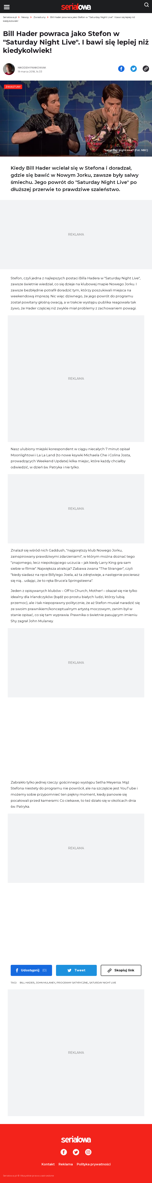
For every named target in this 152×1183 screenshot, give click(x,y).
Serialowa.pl (10, 17)
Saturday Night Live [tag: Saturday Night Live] (102, 982)
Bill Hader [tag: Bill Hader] (27, 982)
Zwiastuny (39, 17)
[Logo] (76, 1139)
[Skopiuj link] (146, 69)
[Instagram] (88, 1152)
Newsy (25, 17)
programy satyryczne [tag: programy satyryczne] (72, 982)
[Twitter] (76, 1152)
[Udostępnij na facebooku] (121, 69)
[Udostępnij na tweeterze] (133, 69)
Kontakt (48, 1164)
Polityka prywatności (94, 1164)
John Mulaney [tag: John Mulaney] (45, 982)
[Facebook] (64, 1152)
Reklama (66, 1164)
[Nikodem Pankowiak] (45, 68)
